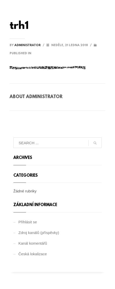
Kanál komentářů (32, 243)
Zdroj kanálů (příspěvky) (38, 232)
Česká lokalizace (32, 254)
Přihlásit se (27, 222)
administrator (27, 45)
